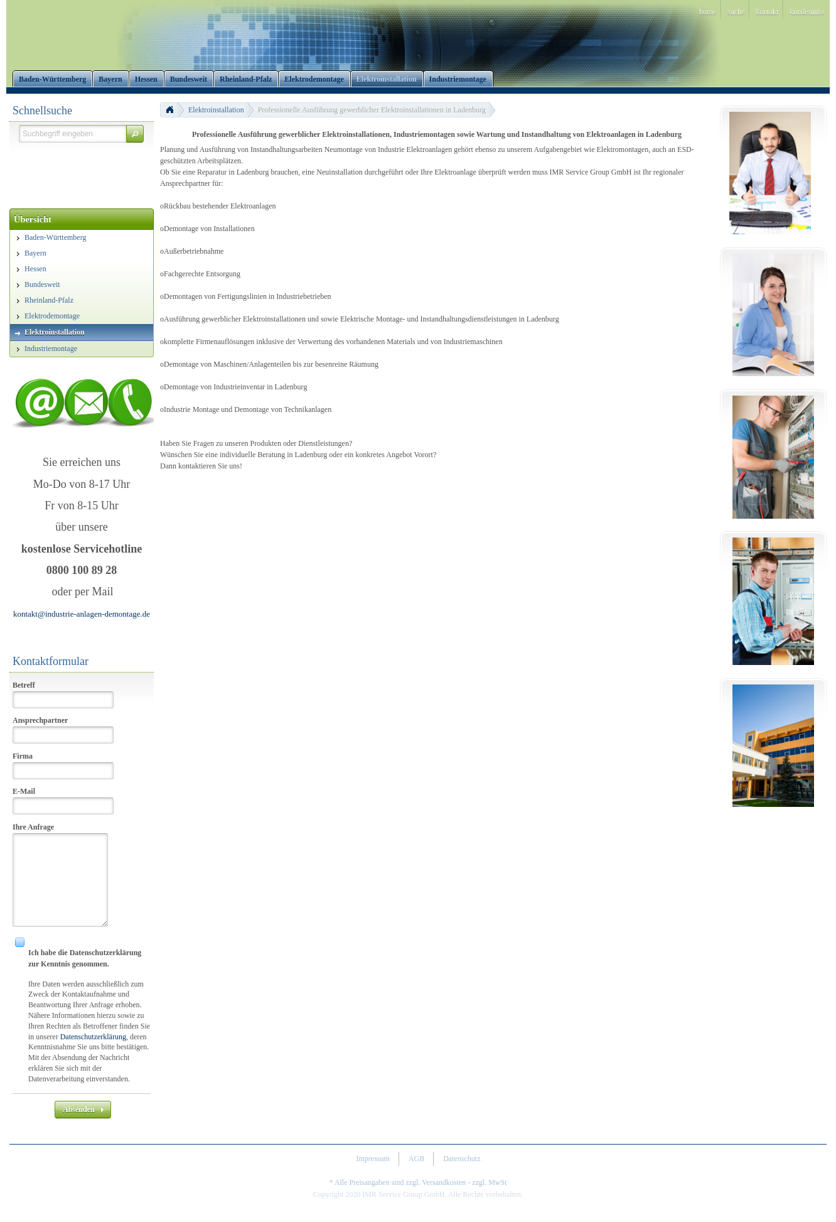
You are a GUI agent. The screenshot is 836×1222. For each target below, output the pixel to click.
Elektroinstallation (216, 109)
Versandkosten (444, 1182)
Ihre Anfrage (33, 827)
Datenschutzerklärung (93, 1036)
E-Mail (24, 791)
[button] (135, 134)
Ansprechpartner (40, 720)
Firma (23, 756)
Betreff (24, 685)
